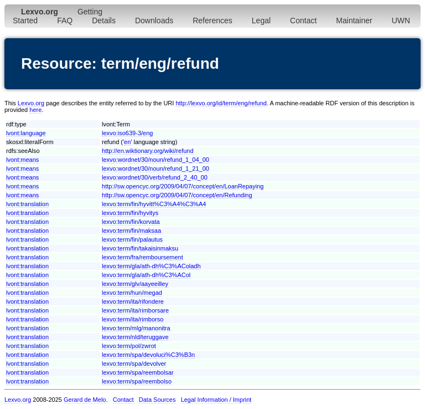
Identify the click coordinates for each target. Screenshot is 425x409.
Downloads (154, 20)
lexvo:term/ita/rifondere (133, 301)
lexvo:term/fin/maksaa (131, 230)
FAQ (64, 20)
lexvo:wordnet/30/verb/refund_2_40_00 (155, 177)
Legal (261, 20)
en (127, 142)
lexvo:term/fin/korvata (131, 221)
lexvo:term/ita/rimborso (132, 319)
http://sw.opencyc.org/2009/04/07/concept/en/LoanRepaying (182, 186)
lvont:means (22, 159)
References (212, 20)
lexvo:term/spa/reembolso (137, 381)
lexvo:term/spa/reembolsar (138, 372)
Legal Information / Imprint (216, 399)
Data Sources (157, 399)
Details (104, 20)
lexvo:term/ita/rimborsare (135, 310)
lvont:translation (27, 204)
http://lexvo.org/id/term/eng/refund (220, 103)
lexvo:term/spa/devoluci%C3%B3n (148, 354)
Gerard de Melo (85, 399)
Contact (303, 20)
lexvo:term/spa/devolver (134, 363)
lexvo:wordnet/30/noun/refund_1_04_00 (155, 159)
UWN (401, 20)
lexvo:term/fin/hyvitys (130, 212)
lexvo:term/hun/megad (132, 292)
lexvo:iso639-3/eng (127, 133)
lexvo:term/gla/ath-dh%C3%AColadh (151, 266)
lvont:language (26, 133)
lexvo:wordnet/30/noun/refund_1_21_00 (155, 168)
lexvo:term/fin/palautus (132, 239)
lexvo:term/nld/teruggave (135, 337)
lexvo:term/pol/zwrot (129, 345)
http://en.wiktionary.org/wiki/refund (147, 150)
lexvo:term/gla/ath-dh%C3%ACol (146, 275)
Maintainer (354, 20)
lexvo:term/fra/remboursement (142, 257)
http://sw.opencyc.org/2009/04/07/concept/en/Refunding (177, 195)
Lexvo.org (31, 103)
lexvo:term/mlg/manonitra (136, 328)
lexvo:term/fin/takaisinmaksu (140, 248)
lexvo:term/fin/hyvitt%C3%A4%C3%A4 (154, 204)
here (35, 109)
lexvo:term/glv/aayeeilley (135, 283)
